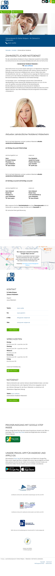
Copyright (42, 561)
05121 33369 (6, 11)
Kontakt (14, 50)
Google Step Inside (19, 432)
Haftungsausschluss (39, 563)
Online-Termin (18, 11)
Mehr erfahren (13, 329)
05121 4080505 (15, 393)
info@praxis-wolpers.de (23, 317)
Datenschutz (49, 563)
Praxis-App (17, 458)
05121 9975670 (21, 313)
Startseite (8, 50)
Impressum (49, 561)
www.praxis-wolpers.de (23, 322)
